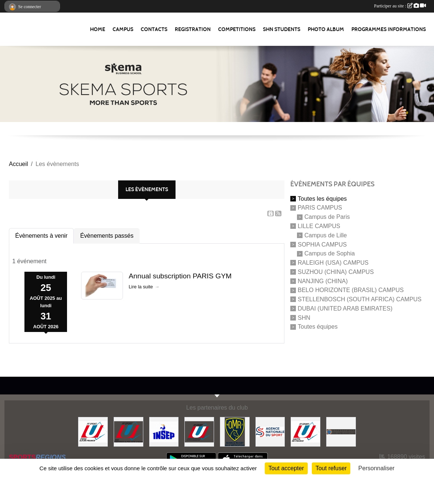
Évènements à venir (41, 236)
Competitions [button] (237, 29)
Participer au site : (400, 6)
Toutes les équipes (322, 198)
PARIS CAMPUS (320, 207)
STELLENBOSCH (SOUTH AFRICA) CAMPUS (359, 299)
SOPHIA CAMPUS (322, 244)
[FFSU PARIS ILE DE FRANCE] (93, 431)
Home (97, 29)
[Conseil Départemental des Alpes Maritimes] (341, 431)
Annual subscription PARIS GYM (180, 276)
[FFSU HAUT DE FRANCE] (305, 431)
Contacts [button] (154, 29)
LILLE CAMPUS (319, 226)
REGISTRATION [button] (193, 29)
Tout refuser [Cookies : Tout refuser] (331, 468)
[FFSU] (199, 431)
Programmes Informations (388, 29)
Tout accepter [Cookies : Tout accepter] (286, 468)
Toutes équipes (318, 326)
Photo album (326, 29)
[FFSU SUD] (128, 431)
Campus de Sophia (329, 253)
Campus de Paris (327, 217)
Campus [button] (123, 29)
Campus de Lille (325, 235)
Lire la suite (141, 286)
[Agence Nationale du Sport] (270, 431)
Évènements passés (106, 236)
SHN (304, 317)
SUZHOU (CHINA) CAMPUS (336, 272)
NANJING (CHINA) (323, 281)
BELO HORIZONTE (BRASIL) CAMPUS (351, 290)
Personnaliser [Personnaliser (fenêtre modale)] (376, 468)
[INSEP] (164, 431)
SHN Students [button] (281, 29)
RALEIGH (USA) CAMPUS (333, 263)
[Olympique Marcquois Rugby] (235, 431)
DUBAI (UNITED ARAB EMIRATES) (345, 308)
